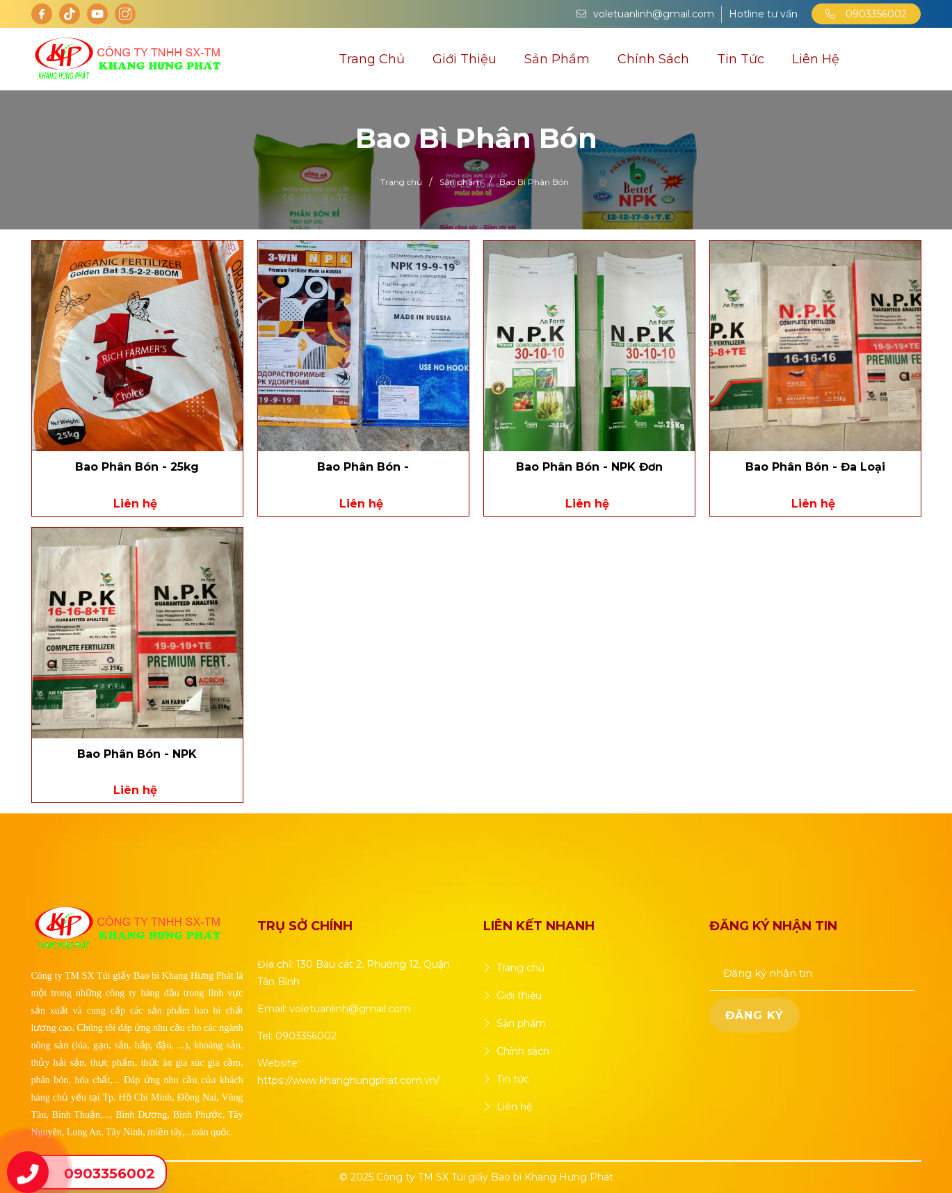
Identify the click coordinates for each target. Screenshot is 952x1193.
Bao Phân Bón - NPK (137, 754)
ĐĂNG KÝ (754, 1015)
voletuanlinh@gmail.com (349, 1009)
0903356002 (866, 14)
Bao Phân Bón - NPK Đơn (589, 466)
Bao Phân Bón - (363, 466)
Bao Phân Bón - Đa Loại (815, 466)
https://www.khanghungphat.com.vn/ (348, 1080)
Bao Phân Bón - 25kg (137, 466)
